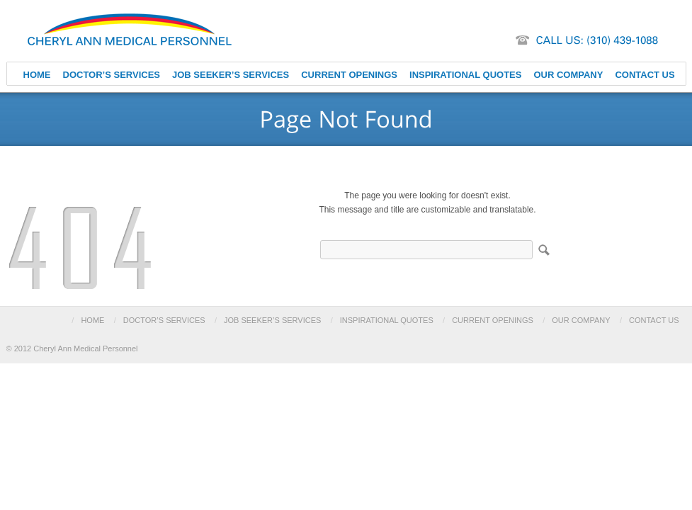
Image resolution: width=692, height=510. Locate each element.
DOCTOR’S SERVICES (112, 74)
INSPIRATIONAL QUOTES (465, 74)
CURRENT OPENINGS (349, 74)
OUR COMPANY (568, 74)
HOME (37, 74)
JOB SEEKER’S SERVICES (230, 74)
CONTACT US (644, 74)
